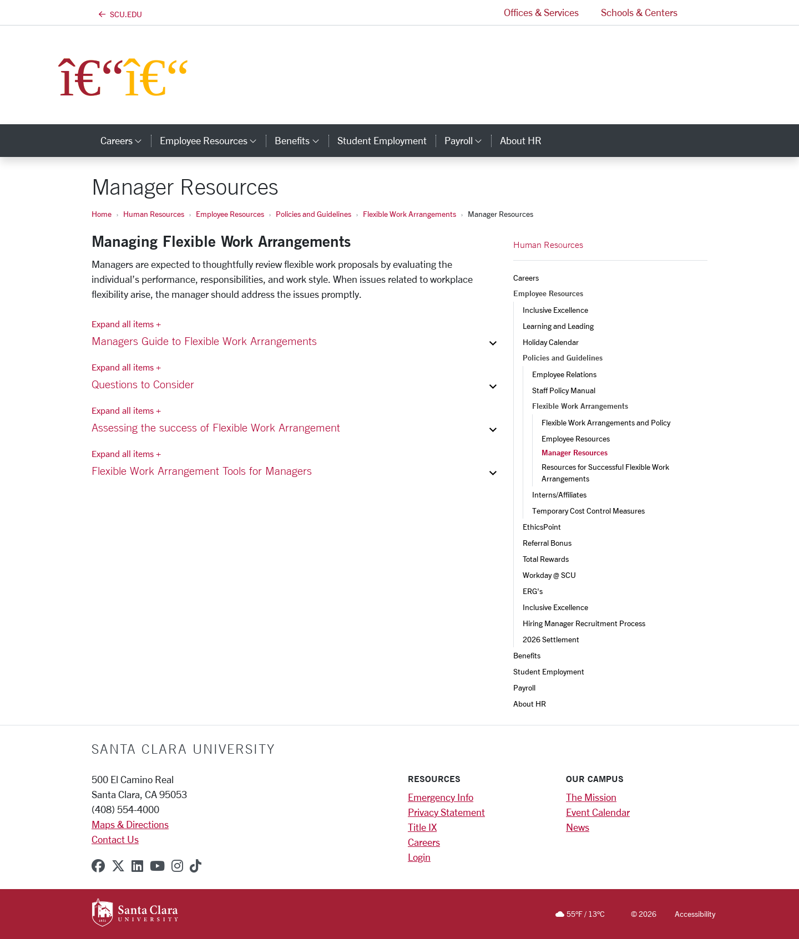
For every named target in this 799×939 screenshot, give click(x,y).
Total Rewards (546, 559)
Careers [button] (125, 140)
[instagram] (177, 866)
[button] (698, 12)
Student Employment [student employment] (382, 140)
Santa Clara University (183, 749)
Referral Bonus (547, 542)
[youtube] (157, 866)
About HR (529, 703)
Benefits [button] (301, 140)
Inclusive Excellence (555, 309)
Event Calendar (598, 812)
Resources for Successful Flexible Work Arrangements (606, 472)
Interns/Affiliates (559, 494)
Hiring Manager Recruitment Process (584, 623)
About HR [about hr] (521, 140)
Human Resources (153, 214)
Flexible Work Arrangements (409, 214)
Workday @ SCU (549, 575)
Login (419, 856)
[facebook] (98, 866)
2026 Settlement (551, 639)
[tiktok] (195, 866)
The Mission (591, 797)
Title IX (422, 827)
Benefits (526, 655)
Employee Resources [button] (213, 140)
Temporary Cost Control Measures (588, 510)
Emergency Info (440, 797)
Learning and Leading (558, 326)
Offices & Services (541, 12)
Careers (526, 277)
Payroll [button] (467, 140)
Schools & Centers (639, 12)
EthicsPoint (542, 526)
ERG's (533, 591)
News (577, 827)
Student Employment (548, 671)
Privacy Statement (446, 812)
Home (102, 214)
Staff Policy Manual (563, 390)
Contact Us (115, 839)
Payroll (524, 687)
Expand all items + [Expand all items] (126, 323)
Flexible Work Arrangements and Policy (606, 422)
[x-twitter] (118, 866)
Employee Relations (564, 374)
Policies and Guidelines (313, 214)
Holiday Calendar (551, 342)
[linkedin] (137, 866)
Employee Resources (230, 214)
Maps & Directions (130, 824)
